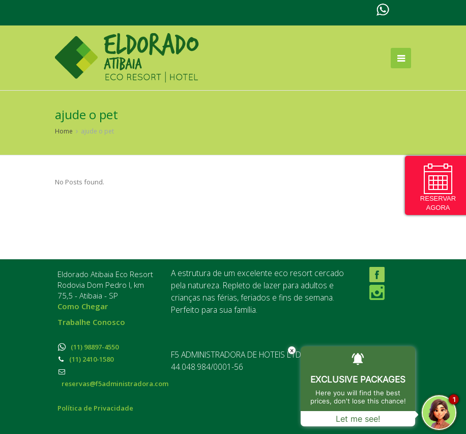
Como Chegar (82, 306)
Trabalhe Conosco (91, 322)
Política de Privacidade (95, 408)
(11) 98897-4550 (88, 346)
